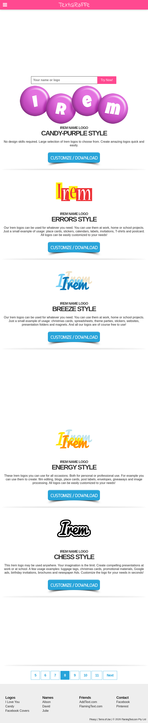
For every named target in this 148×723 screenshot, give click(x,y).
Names (47, 698)
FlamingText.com (90, 706)
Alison (46, 702)
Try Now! (107, 80)
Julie (45, 710)
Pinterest (122, 706)
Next (110, 675)
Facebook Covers (17, 710)
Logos (10, 698)
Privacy (92, 719)
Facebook (123, 702)
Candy (9, 706)
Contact (122, 698)
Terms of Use (104, 719)
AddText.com (88, 702)
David (46, 706)
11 (97, 675)
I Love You (12, 702)
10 (85, 675)
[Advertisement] (74, 43)
